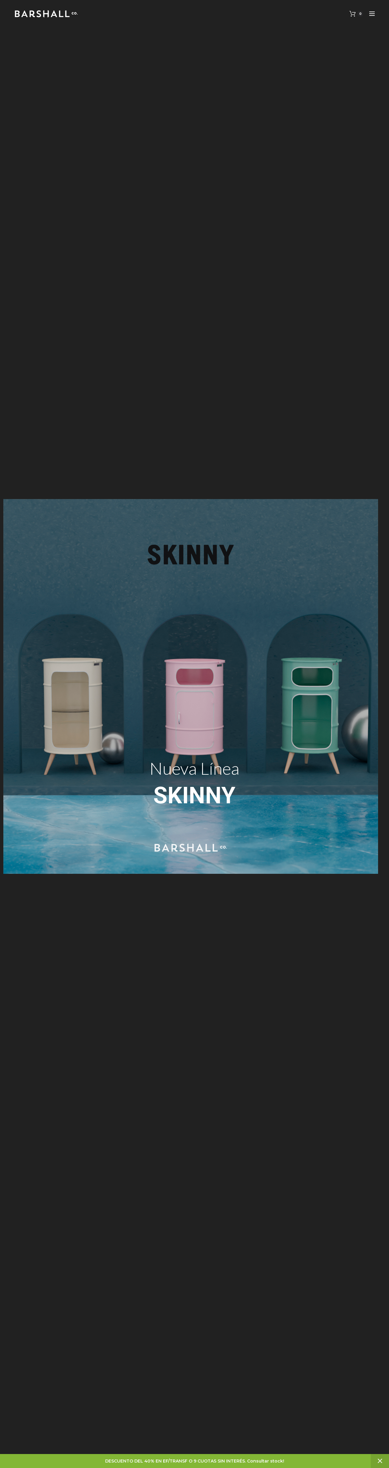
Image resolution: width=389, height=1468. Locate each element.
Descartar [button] (380, 1461)
